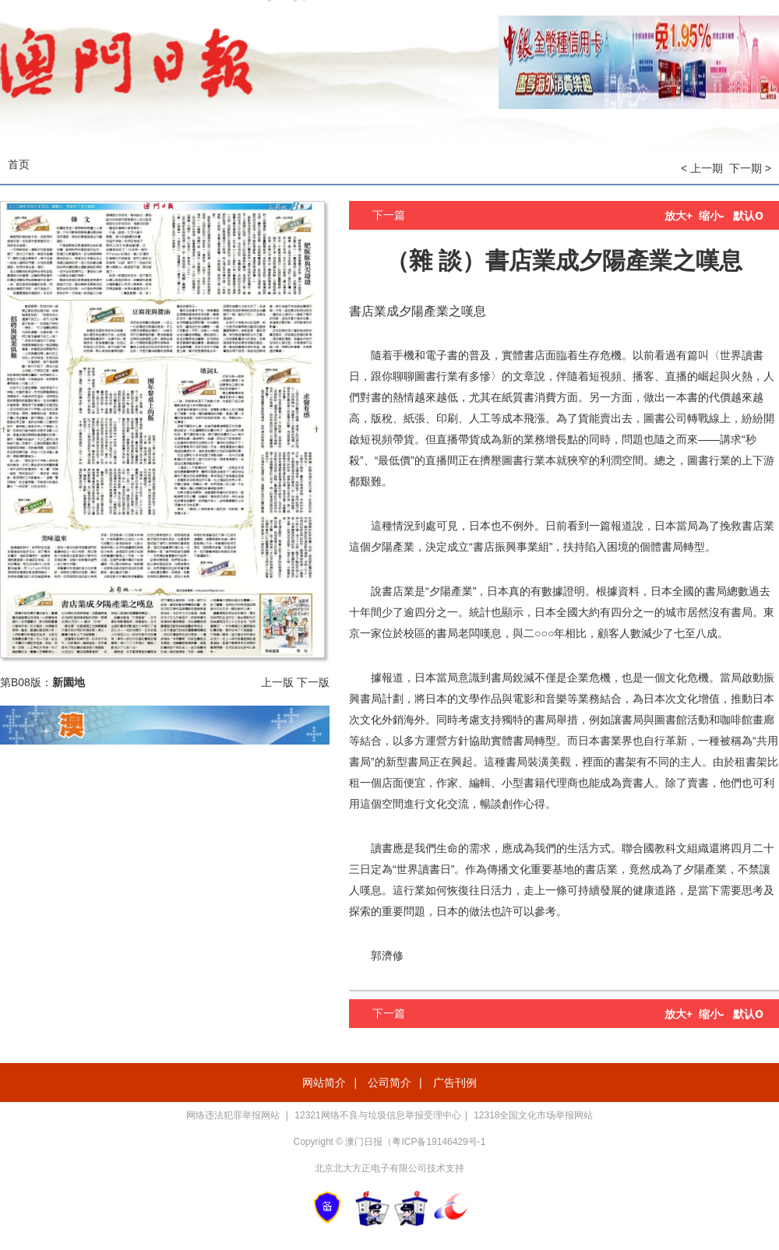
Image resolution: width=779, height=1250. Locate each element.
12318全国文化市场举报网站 (533, 1115)
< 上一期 (702, 168)
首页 (19, 164)
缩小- (711, 216)
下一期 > (750, 168)
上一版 (277, 682)
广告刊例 (455, 1082)
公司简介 (389, 1082)
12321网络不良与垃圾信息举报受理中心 (377, 1115)
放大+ (678, 216)
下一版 (313, 682)
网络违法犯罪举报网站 (234, 1115)
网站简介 (324, 1082)
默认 (748, 216)
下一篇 (388, 215)
